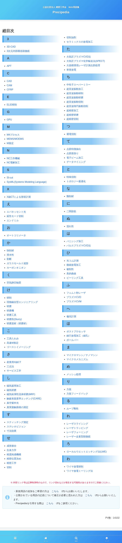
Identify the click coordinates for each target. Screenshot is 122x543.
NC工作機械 (13, 158)
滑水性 (10, 255)
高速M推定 (12, 343)
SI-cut (10, 177)
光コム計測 (72, 260)
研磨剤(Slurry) (14, 319)
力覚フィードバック (77, 393)
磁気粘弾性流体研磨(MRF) (21, 394)
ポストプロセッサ (76, 331)
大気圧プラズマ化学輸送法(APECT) (86, 61)
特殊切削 (71, 177)
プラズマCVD (74, 297)
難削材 (70, 196)
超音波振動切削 (75, 102)
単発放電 (71, 69)
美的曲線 (71, 273)
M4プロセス (13, 134)
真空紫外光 (13, 403)
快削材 (10, 250)
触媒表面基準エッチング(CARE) (24, 398)
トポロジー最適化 (76, 181)
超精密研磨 (72, 115)
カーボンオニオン (16, 267)
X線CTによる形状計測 (19, 197)
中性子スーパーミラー (78, 84)
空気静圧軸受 (14, 282)
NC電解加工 (13, 162)
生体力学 (11, 450)
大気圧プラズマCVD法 (79, 56)
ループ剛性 (72, 408)
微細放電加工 (74, 265)
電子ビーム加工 (75, 157)
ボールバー (72, 340)
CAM (9, 85)
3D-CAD (11, 46)
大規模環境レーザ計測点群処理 (83, 65)
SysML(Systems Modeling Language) (26, 182)
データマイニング (76, 162)
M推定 (10, 143)
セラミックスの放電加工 (80, 41)
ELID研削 (12, 104)
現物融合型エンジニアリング (22, 302)
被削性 (70, 269)
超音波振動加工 (75, 89)
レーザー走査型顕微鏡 (78, 436)
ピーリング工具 (75, 278)
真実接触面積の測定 (17, 407)
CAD (9, 81)
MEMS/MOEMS (15, 139)
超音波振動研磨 (75, 97)
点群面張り (72, 153)
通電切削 (71, 134)
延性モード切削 (15, 216)
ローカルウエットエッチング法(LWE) (87, 451)
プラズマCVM (74, 301)
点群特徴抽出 (74, 149)
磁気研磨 (11, 390)
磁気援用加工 (14, 385)
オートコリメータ (16, 235)
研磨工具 (11, 315)
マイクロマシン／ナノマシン (82, 355)
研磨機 (10, 310)
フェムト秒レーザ (76, 293)
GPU (9, 119)
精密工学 (11, 463)
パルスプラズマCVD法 (79, 245)
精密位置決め (14, 458)
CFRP (10, 89)
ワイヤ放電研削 (75, 466)
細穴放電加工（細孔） (78, 335)
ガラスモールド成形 (17, 263)
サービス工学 (14, 370)
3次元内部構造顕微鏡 (18, 51)
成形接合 (11, 446)
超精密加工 (72, 110)
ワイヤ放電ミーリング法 (80, 471)
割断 (9, 259)
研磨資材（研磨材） (17, 323)
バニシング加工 (75, 241)
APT (9, 66)
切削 (9, 467)
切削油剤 (71, 37)
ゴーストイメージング (19, 347)
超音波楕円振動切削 (77, 106)
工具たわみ (13, 338)
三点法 (10, 366)
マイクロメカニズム (77, 359)
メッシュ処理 (74, 374)
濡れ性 (70, 226)
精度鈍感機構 (14, 454)
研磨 (9, 306)
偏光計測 (71, 316)
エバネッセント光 (16, 212)
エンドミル (13, 220)
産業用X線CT (14, 362)
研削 (9, 297)
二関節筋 (71, 211)
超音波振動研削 (75, 93)
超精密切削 (72, 119)
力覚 (69, 389)
